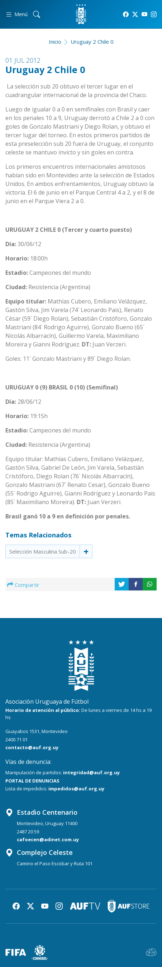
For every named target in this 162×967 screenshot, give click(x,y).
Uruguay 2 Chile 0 (92, 41)
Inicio (55, 41)
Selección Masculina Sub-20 (42, 551)
